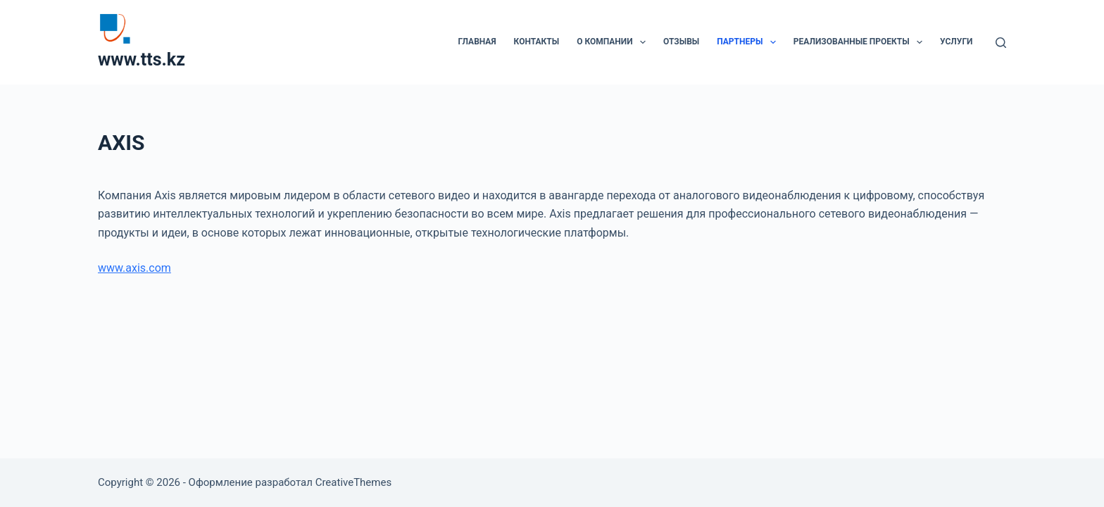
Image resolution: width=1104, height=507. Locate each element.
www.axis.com (134, 268)
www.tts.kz (141, 59)
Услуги (956, 41)
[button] (642, 42)
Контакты (537, 41)
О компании (614, 42)
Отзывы (681, 41)
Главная (477, 41)
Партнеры (749, 42)
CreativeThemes (353, 482)
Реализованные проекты (861, 42)
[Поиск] (1001, 42)
